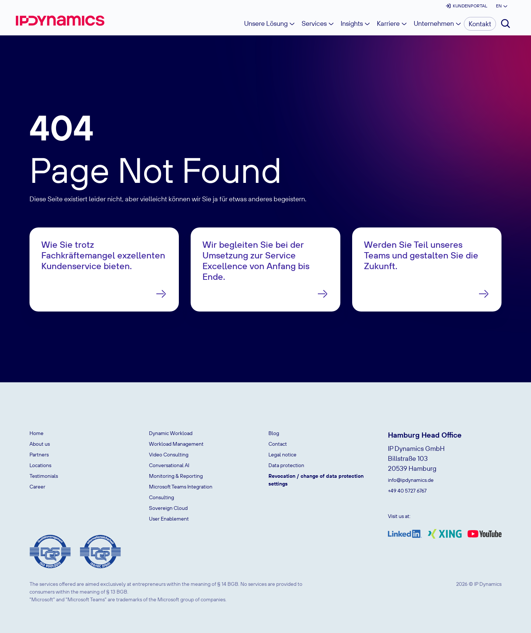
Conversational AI (169, 465)
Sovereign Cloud (168, 508)
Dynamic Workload (170, 433)
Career (37, 486)
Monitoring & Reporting (176, 476)
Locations (40, 465)
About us (40, 444)
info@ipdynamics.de (411, 480)
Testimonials (44, 476)
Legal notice (282, 454)
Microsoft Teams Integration (180, 486)
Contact (277, 444)
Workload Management (176, 444)
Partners (39, 454)
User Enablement (169, 518)
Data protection (286, 465)
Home (37, 433)
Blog (273, 433)
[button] (501, 6)
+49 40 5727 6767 (407, 490)
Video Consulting (168, 454)
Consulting (161, 497)
